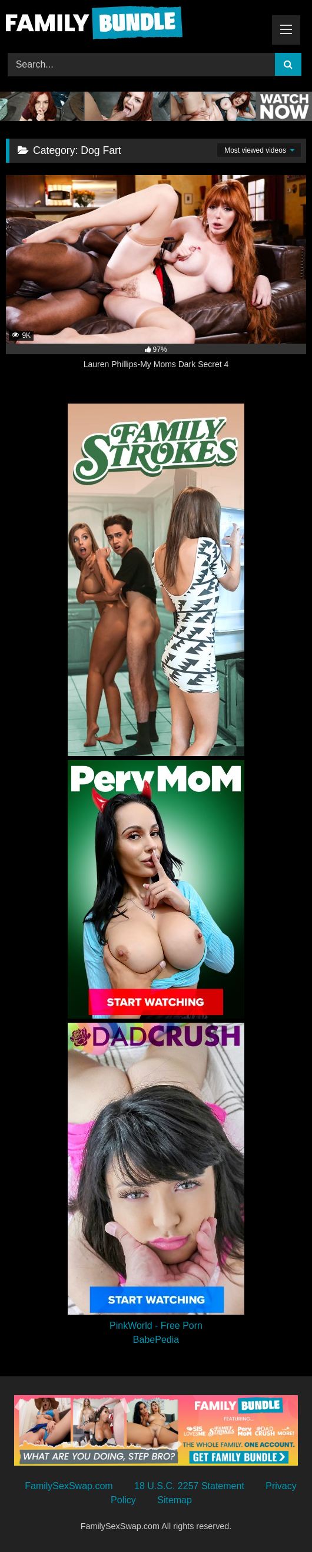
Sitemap (174, 1500)
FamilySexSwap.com (68, 1486)
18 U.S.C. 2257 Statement (189, 1486)
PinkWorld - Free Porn (156, 1326)
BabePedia (156, 1340)
